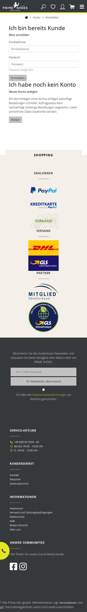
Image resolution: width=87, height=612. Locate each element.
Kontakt (14, 475)
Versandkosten (68, 602)
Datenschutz (17, 516)
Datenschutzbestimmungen (49, 395)
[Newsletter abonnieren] (43, 381)
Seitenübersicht (19, 483)
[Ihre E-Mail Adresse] (43, 372)
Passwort (14, 57)
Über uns (15, 529)
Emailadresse (17, 42)
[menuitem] (43, 508)
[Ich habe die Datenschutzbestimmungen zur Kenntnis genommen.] (43, 389)
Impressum (16, 508)
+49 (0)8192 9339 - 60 (24, 442)
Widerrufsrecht (19, 525)
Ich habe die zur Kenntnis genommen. (43, 397)
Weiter (15, 120)
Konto (36, 17)
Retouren (15, 479)
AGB (12, 521)
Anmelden (52, 17)
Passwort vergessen (21, 70)
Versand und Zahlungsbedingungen (31, 512)
